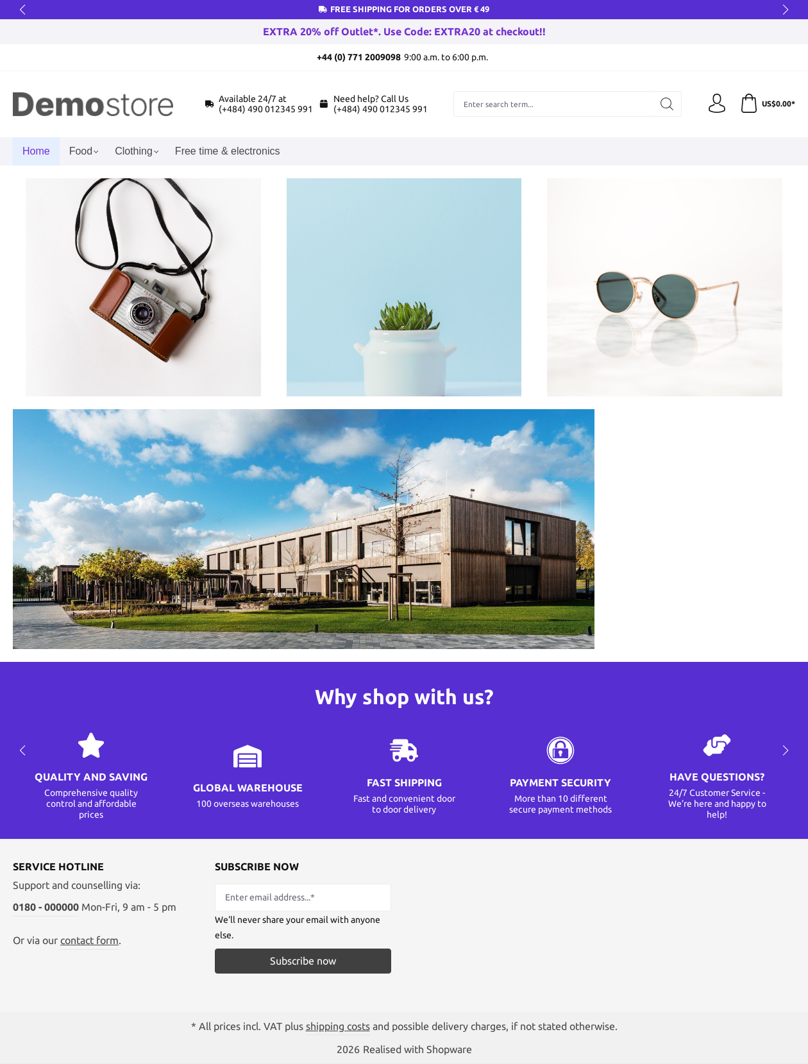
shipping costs (338, 1026)
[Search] (667, 104)
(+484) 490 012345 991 (266, 109)
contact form (89, 940)
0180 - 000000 (46, 907)
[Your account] (717, 104)
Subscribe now (303, 961)
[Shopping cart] (767, 104)
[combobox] (553, 104)
